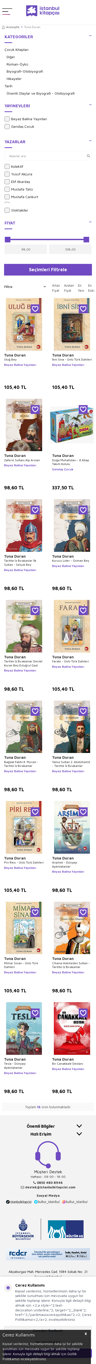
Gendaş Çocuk (19, 126)
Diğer (11, 57)
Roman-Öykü (17, 64)
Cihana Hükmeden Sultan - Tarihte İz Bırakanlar (71, 965)
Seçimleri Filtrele (48, 269)
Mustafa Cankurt (21, 196)
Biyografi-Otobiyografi (25, 71)
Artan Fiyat (56, 287)
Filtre (25, 286)
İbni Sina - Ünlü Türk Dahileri (72, 359)
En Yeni (81, 287)
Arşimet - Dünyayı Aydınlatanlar (64, 864)
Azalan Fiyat (69, 287)
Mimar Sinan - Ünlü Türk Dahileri (21, 965)
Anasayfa (10, 27)
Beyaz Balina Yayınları (26, 118)
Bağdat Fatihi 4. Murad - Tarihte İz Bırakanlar (21, 764)
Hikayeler (14, 78)
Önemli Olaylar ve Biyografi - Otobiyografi (41, 93)
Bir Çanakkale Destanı (67, 1063)
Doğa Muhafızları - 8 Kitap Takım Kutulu (70, 462)
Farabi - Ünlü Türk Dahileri (70, 661)
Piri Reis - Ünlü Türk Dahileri (24, 862)
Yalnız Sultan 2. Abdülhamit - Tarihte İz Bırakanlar (71, 764)
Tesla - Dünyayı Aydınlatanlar (15, 1065)
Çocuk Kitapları (16, 49)
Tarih (8, 86)
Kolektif (14, 166)
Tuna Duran (15, 355)
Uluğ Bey (10, 359)
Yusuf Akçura (18, 174)
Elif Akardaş (17, 181)
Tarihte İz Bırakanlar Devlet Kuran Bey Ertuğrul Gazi (23, 663)
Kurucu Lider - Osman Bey (70, 560)
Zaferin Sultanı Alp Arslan (22, 460)
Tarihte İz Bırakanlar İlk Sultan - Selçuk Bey (20, 562)
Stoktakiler (16, 210)
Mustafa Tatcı (19, 189)
